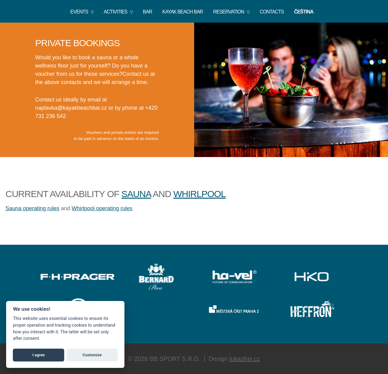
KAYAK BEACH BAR (182, 11)
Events (79, 11)
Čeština (303, 11)
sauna (136, 194)
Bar (147, 11)
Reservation (228, 11)
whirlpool (199, 194)
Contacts (272, 11)
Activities (115, 11)
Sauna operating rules (32, 208)
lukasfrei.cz (244, 358)
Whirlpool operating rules (102, 208)
